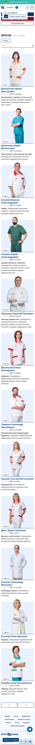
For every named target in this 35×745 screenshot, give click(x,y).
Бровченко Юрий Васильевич (10, 147)
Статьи (17, 722)
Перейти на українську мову (18, 2)
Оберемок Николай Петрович (17, 313)
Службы (7, 716)
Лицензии (30, 734)
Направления (26, 716)
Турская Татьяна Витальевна (17, 479)
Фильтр (5, 40)
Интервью (26, 722)
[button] (11, 7)
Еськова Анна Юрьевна (14, 636)
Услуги (16, 716)
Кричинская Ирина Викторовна (11, 90)
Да (6, 16)
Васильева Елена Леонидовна (11, 369)
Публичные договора (17, 726)
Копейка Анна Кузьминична (16, 683)
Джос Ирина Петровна (13, 530)
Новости (8, 722)
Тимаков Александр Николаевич (12, 425)
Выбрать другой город (17, 16)
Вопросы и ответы (24, 719)
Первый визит (9, 719)
